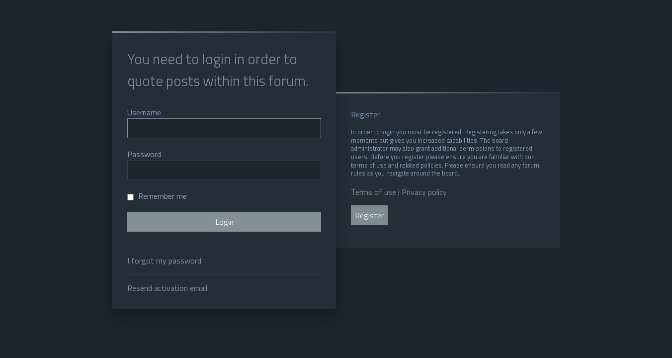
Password (144, 154)
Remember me (157, 196)
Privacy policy (424, 192)
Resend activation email (167, 288)
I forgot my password (164, 261)
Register (369, 215)
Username (144, 112)
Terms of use (373, 192)
